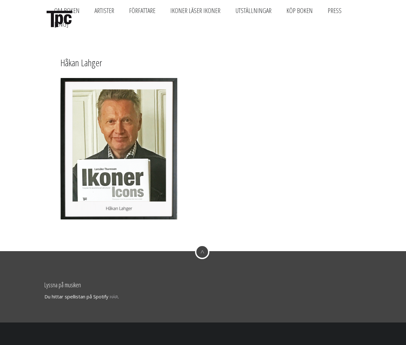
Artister (104, 10)
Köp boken (299, 10)
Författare (142, 10)
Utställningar (253, 10)
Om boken (67, 10)
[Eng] (61, 24)
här (114, 297)
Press (335, 10)
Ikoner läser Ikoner (195, 10)
